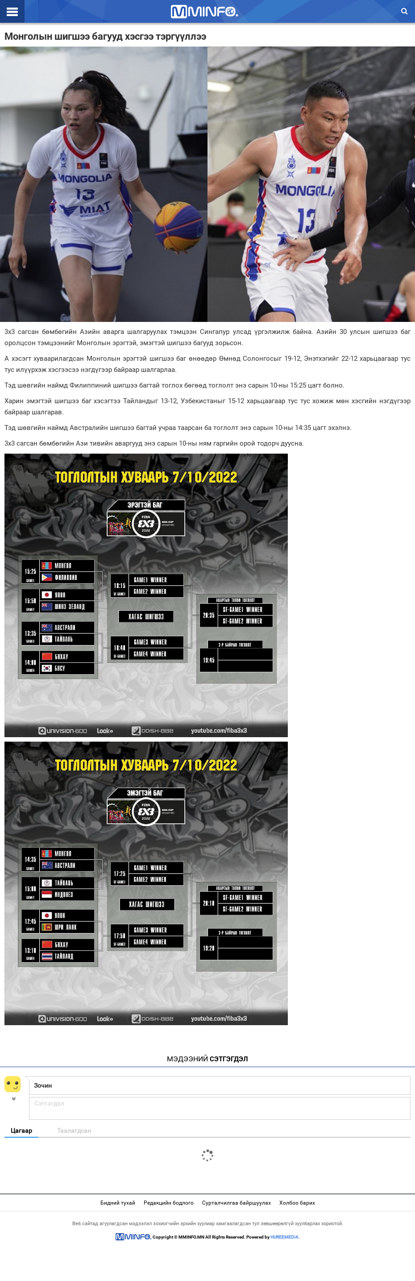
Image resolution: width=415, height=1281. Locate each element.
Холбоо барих (297, 1203)
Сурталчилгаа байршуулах (236, 1203)
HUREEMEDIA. (285, 1237)
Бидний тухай (117, 1203)
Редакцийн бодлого (169, 1203)
